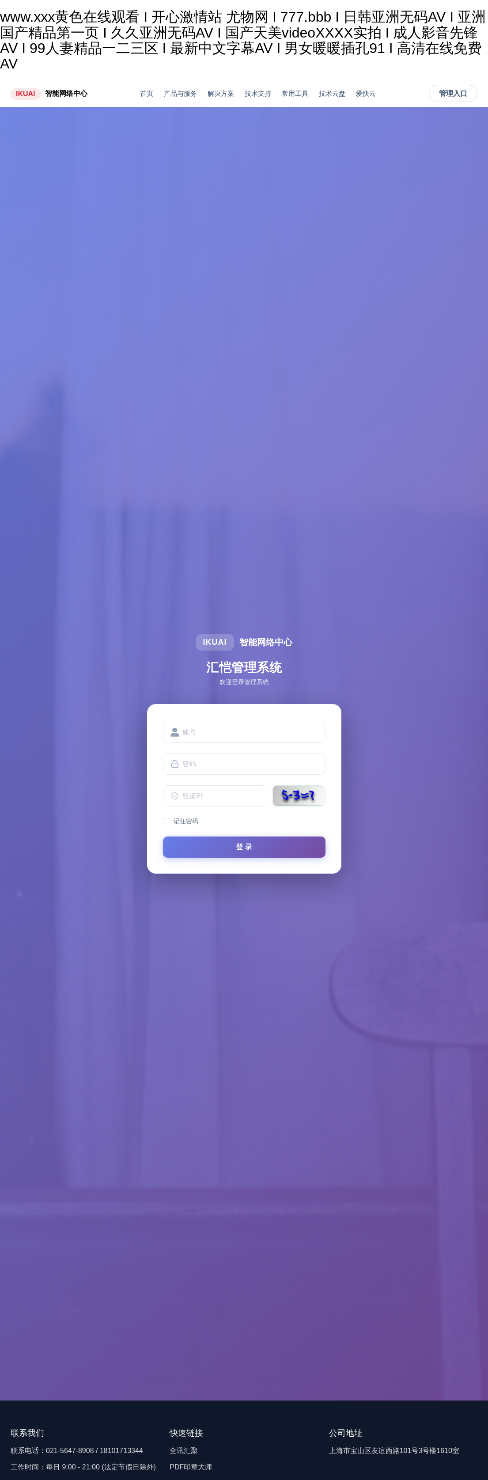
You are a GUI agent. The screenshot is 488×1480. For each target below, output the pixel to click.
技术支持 (258, 93)
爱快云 (366, 93)
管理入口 (453, 93)
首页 (146, 93)
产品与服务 (180, 93)
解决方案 (221, 93)
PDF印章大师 (191, 1467)
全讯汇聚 (184, 1450)
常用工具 (295, 93)
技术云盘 (332, 93)
